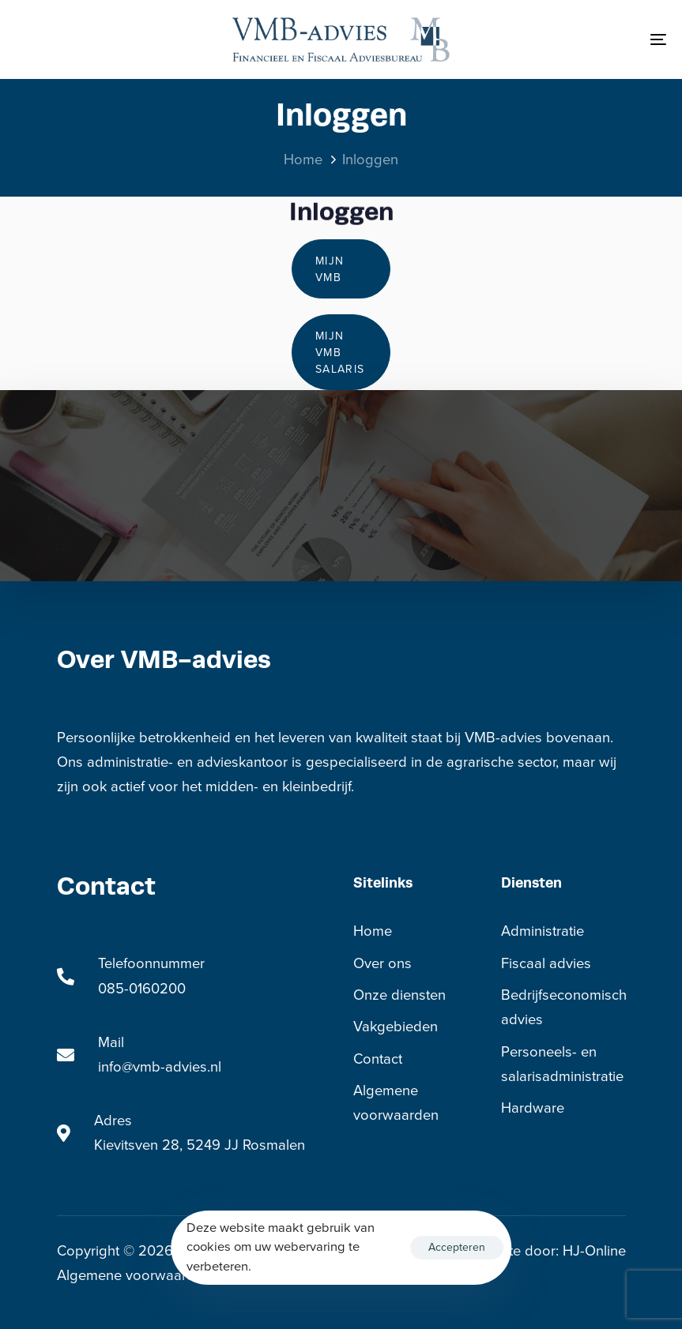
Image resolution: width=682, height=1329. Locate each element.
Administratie (542, 931)
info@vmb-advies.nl (159, 1067)
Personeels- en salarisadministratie (562, 1064)
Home (372, 931)
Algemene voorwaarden (396, 1103)
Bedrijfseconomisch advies (563, 1007)
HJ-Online (594, 1251)
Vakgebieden (395, 1026)
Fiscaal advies (546, 963)
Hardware (532, 1108)
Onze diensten (399, 995)
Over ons (382, 963)
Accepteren (456, 1247)
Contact (377, 1059)
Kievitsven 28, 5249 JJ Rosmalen (199, 1145)
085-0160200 (142, 988)
